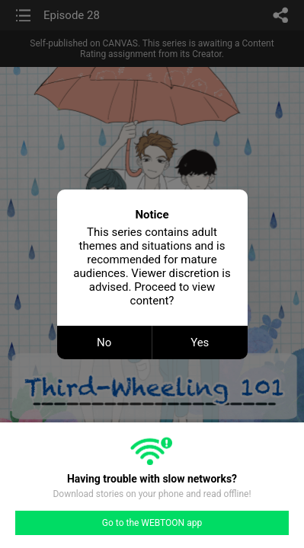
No (104, 342)
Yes (199, 342)
